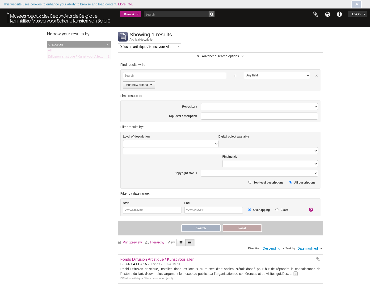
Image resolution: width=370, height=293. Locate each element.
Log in (356, 14)
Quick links (339, 14)
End (187, 203)
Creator (55, 44)
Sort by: (290, 248)
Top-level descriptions (265, 182)
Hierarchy (155, 242)
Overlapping (259, 210)
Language (327, 14)
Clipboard (316, 14)
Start (126, 203)
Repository (189, 106)
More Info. (125, 4)
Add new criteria (139, 85)
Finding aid (229, 156)
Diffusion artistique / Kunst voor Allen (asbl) (79, 57)
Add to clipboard (318, 259)
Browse (129, 14)
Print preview (130, 242)
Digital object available (234, 136)
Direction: (254, 248)
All (50, 51)
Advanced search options (220, 56)
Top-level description (183, 116)
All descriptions (302, 182)
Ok (356, 4)
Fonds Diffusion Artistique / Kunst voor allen (157, 259)
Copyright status (186, 173)
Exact (281, 210)
